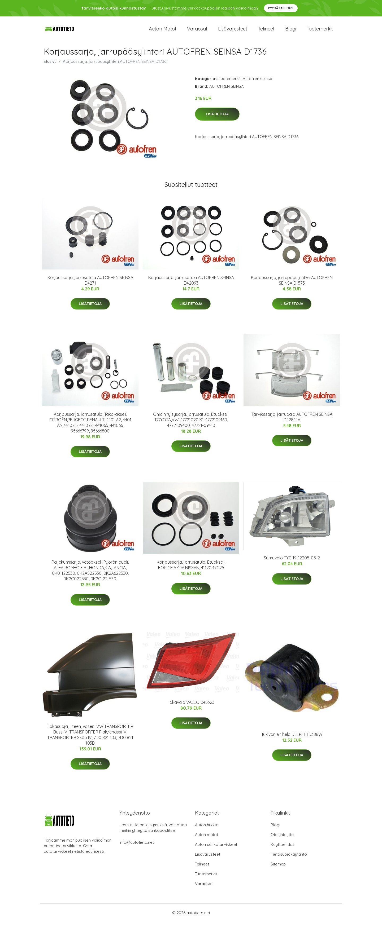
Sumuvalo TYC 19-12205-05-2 (292, 564)
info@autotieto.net (136, 848)
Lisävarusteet (232, 32)
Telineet (266, 32)
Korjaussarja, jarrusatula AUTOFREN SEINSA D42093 (191, 286)
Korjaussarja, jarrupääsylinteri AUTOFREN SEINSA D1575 (292, 286)
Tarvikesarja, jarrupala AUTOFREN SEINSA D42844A (291, 422)
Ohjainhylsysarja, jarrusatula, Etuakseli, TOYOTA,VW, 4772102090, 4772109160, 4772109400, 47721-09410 (191, 425)
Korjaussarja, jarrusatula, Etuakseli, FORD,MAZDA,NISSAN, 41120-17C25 (191, 570)
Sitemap (278, 870)
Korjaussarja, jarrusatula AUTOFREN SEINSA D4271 (90, 286)
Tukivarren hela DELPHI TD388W (291, 740)
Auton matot (162, 32)
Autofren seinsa (257, 84)
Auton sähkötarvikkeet (216, 850)
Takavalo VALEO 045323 (191, 708)
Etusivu (50, 67)
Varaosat (197, 32)
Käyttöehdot (282, 850)
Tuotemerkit (320, 32)
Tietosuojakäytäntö (289, 860)
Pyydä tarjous (280, 8)
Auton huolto (207, 830)
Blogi (290, 32)
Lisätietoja (217, 120)
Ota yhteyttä (282, 840)
